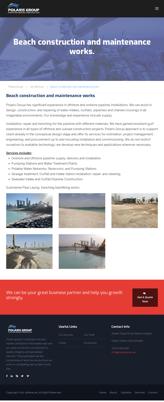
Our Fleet (89, 336)
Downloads (90, 344)
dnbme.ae (30, 394)
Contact (153, 394)
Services (140, 394)
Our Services (66, 336)
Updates (126, 394)
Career (62, 344)
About (114, 394)
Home (102, 394)
